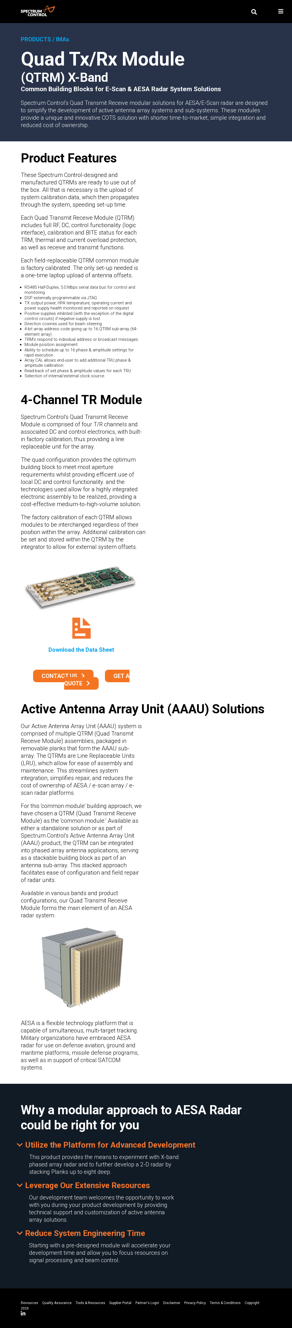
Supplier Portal (120, 1303)
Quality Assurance (57, 1303)
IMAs (62, 39)
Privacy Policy (195, 1303)
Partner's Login (147, 1303)
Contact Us (59, 676)
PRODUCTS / (37, 39)
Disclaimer (171, 1303)
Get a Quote (97, 680)
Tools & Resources (90, 1303)
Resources (29, 1303)
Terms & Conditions (225, 1303)
